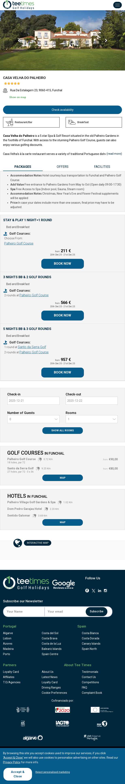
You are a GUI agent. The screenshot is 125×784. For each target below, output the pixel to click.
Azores (7, 643)
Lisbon (7, 638)
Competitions (90, 682)
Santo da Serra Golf (32, 347)
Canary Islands (91, 643)
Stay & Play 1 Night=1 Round (27, 220)
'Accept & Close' (13, 757)
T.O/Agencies (11, 682)
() (114, 153)
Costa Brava (49, 638)
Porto (6, 654)
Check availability (63, 109)
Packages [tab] (22, 167)
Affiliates (8, 677)
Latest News (50, 677)
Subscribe (97, 611)
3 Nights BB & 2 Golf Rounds (27, 277)
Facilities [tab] (102, 167)
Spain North (89, 648)
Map (62, 477)
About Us (47, 671)
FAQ (84, 687)
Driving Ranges (51, 687)
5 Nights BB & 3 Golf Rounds (27, 329)
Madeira (8, 648)
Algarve (8, 633)
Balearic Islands (52, 648)
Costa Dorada (90, 638)
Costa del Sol (50, 633)
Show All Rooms (62, 430)
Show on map (17, 97)
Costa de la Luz (51, 643)
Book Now (62, 263)
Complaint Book (92, 692)
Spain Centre (50, 654)
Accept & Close (18, 774)
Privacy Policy (11, 762)
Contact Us (89, 677)
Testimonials (90, 671)
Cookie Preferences (54, 692)
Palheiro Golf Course (18, 243)
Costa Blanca (90, 633)
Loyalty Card (11, 671)
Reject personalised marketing (52, 772)
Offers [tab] (62, 167)
